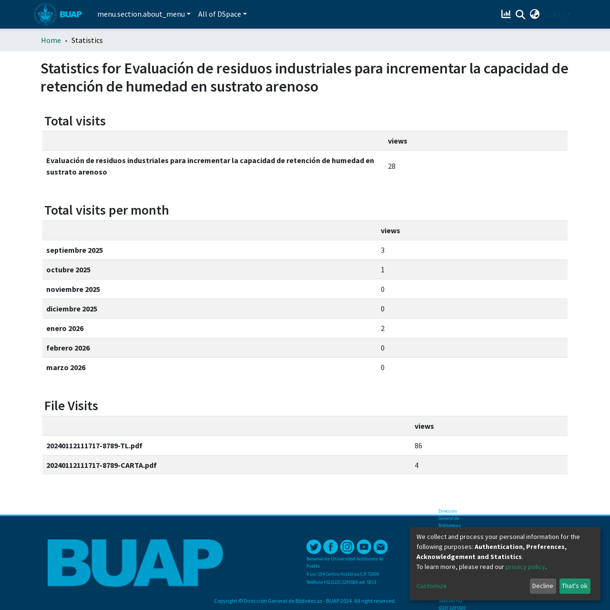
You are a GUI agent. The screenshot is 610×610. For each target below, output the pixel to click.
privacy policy (525, 566)
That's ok (575, 585)
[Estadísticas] (507, 14)
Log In (555, 14)
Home (51, 40)
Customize (432, 585)
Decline (542, 585)
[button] (535, 14)
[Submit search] (520, 15)
